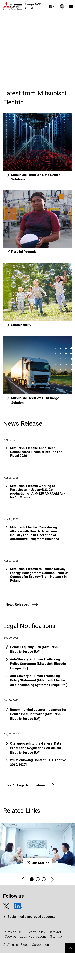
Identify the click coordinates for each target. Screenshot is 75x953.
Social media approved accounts (31, 917)
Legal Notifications (33, 936)
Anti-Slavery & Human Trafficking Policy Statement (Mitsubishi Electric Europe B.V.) (38, 663)
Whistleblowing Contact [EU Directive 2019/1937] (38, 762)
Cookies (10, 936)
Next (52, 879)
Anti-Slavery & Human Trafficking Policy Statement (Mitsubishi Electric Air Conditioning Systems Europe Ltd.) (38, 680)
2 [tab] (38, 879)
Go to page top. (70, 948)
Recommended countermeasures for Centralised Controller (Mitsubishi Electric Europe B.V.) (38, 714)
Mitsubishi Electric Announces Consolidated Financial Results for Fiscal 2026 (36, 452)
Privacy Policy (35, 932)
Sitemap (56, 936)
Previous (23, 879)
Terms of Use (12, 932)
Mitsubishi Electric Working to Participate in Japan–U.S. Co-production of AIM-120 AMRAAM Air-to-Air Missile (37, 491)
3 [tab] (44, 879)
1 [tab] (32, 879)
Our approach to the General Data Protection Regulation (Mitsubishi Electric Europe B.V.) (35, 748)
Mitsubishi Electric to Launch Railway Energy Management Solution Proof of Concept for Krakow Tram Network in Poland (39, 574)
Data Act (55, 932)
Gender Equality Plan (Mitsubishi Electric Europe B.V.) (34, 649)
